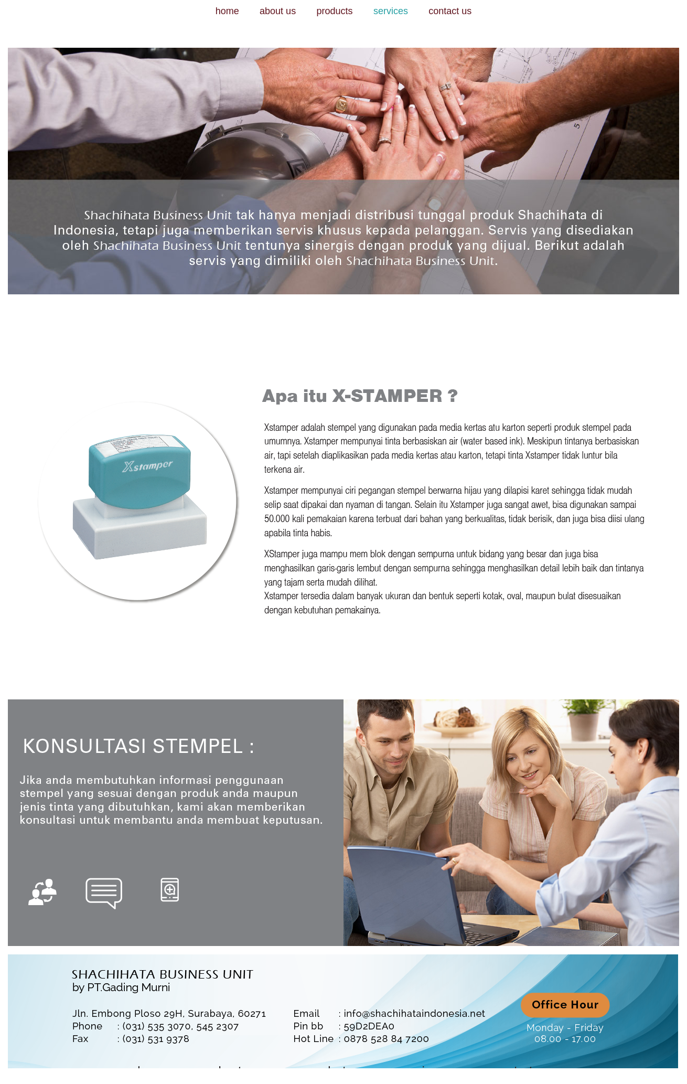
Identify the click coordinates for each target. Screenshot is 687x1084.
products (334, 11)
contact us (449, 11)
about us (278, 11)
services (390, 11)
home (227, 11)
